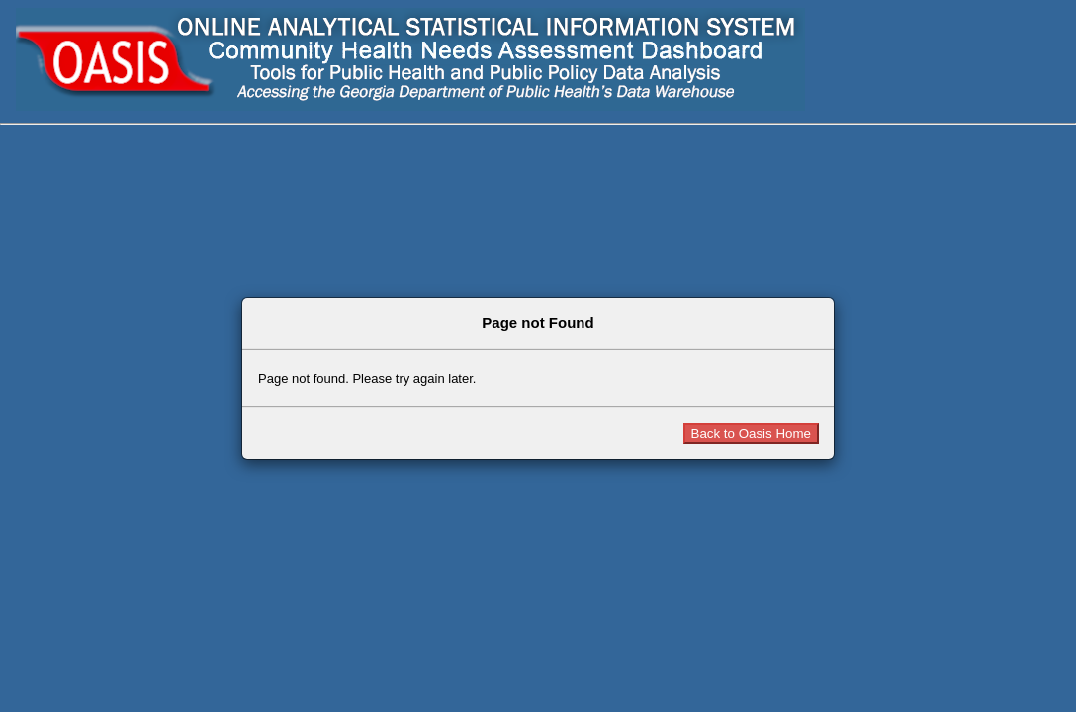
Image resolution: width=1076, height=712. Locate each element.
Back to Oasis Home (751, 433)
